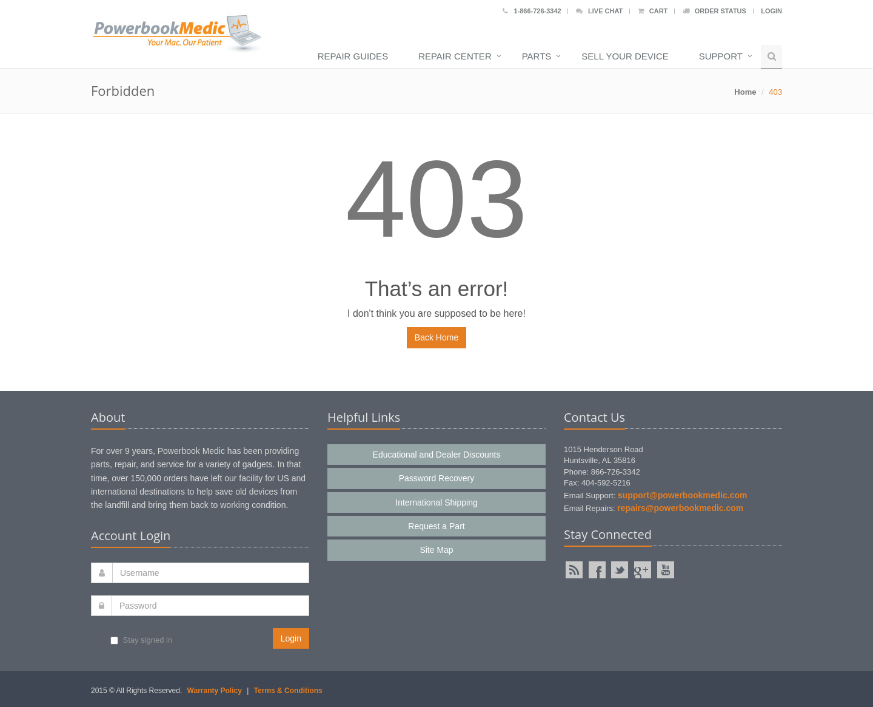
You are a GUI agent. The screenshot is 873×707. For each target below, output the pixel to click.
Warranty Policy (214, 690)
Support (721, 56)
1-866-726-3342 (532, 11)
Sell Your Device (624, 56)
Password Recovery (437, 478)
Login (771, 11)
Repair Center (455, 56)
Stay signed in (141, 639)
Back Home (436, 337)
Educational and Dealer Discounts (437, 454)
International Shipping (436, 502)
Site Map (436, 550)
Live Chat (599, 11)
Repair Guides (353, 56)
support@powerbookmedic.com (683, 495)
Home (745, 91)
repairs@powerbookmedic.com (680, 508)
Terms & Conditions (288, 690)
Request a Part (436, 526)
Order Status (714, 11)
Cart (653, 11)
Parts (537, 56)
